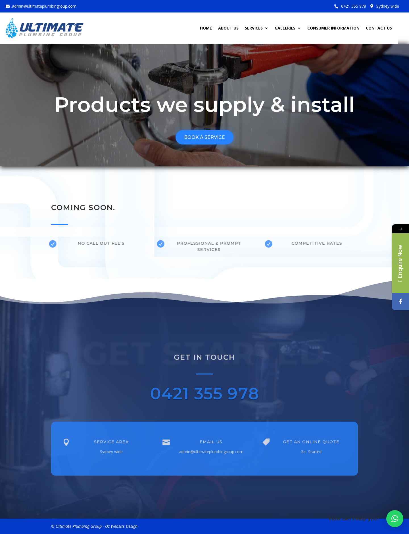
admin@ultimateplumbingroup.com (44, 6)
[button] (394, 518)
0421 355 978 (353, 6)
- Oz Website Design (120, 526)
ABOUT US (228, 28)
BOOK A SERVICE (204, 137)
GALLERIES (285, 28)
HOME (206, 28)
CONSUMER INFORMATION (333, 28)
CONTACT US (379, 28)
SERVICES (254, 28)
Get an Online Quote (311, 444)
